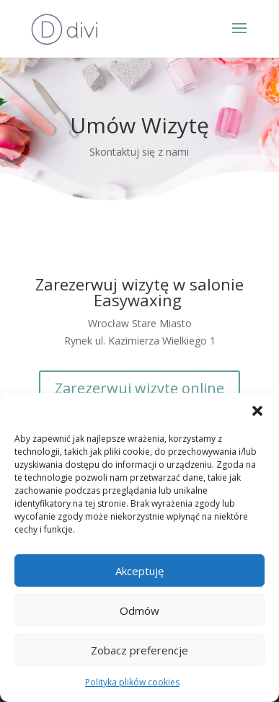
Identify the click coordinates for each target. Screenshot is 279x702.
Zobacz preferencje (139, 650)
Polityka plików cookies (132, 682)
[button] (257, 411)
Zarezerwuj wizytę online (139, 388)
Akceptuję (139, 571)
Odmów (139, 610)
